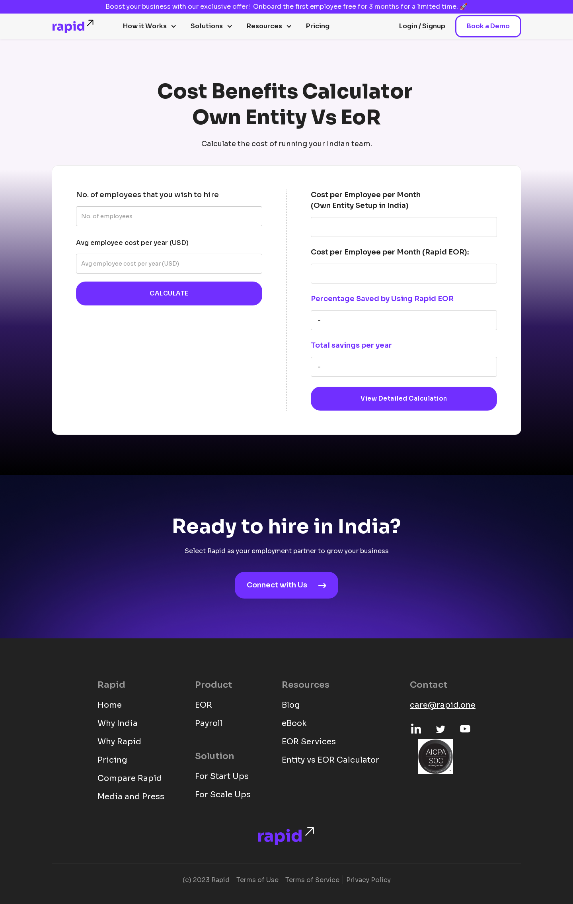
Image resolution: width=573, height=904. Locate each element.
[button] (150, 26)
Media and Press (130, 797)
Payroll (208, 723)
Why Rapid (119, 742)
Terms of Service (312, 880)
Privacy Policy (368, 880)
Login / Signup (422, 26)
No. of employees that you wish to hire (147, 194)
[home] (73, 26)
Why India (117, 723)
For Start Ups (222, 776)
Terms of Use (257, 880)
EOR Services (309, 742)
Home (109, 705)
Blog (291, 705)
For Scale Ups (223, 795)
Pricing (317, 26)
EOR (203, 705)
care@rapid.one (443, 705)
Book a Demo (488, 26)
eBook (294, 723)
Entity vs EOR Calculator (330, 760)
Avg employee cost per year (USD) (132, 243)
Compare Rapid (129, 778)
